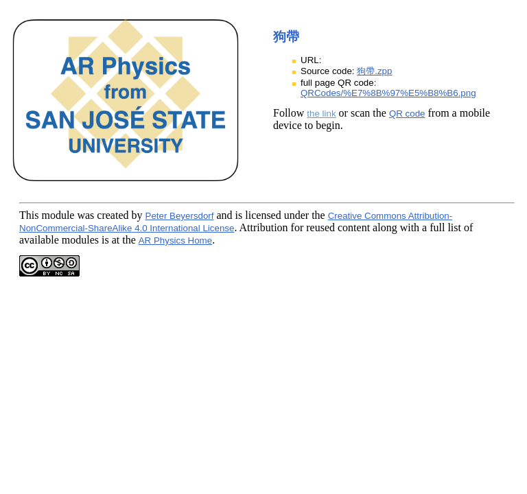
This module (46, 215)
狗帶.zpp (374, 71)
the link (321, 113)
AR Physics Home (175, 240)
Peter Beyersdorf (179, 216)
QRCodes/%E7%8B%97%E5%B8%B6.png (388, 93)
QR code (407, 113)
